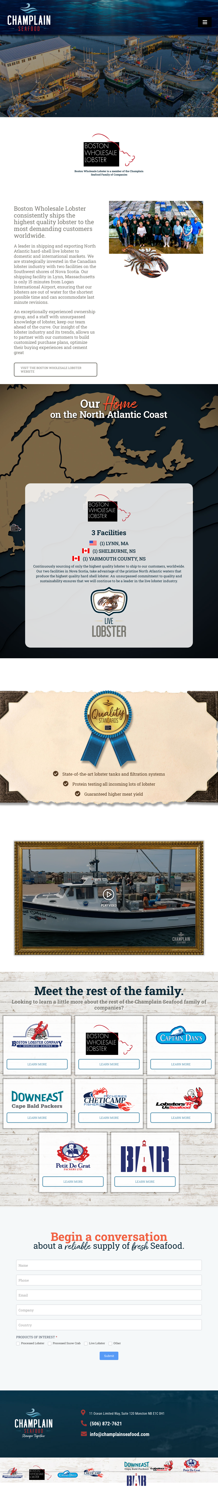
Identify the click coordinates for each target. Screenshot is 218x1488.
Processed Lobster (30, 1343)
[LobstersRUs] (181, 1086)
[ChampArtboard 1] (29, 4)
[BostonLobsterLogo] (37, 1022)
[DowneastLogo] (37, 1092)
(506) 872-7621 (106, 1424)
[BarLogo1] (145, 1142)
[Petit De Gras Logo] (73, 1142)
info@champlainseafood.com (119, 1434)
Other (115, 1343)
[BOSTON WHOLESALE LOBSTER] (55, 370)
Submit (109, 1356)
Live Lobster (94, 1343)
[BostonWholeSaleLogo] (109, 1026)
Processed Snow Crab (64, 1343)
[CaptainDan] (181, 1025)
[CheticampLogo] (109, 1088)
